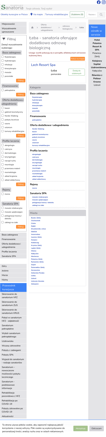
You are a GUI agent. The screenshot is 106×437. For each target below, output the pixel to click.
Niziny (5, 279)
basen (7, 108)
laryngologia (10, 157)
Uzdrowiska (7, 341)
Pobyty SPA (7, 354)
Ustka (33, 276)
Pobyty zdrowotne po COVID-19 (12, 410)
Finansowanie (8, 239)
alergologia (9, 145)
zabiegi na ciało (11, 222)
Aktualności (7, 416)
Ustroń (33, 278)
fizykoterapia (10, 57)
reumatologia (10, 172)
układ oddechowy (12, 180)
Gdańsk (34, 231)
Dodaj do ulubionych (76, 72)
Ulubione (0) (77, 14)
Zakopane (35, 284)
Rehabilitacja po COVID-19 (9, 402)
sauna (7, 123)
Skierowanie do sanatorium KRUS (10, 311)
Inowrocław (35, 234)
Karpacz (34, 240)
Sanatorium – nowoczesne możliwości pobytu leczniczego (11, 372)
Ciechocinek (35, 220)
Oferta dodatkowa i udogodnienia (11, 245)
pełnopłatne (10, 90)
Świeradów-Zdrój (37, 267)
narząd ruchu (10, 160)
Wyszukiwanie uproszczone (9, 30)
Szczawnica (35, 270)
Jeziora (5, 270)
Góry (4, 266)
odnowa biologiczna (67, 27)
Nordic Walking (11, 116)
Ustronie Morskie (37, 281)
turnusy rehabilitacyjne (14, 131)
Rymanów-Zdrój (37, 262)
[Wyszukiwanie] (101, 14)
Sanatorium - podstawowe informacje (8, 385)
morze (7, 194)
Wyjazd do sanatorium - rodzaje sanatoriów (13, 361)
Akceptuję (80, 428)
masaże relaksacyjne (13, 208)
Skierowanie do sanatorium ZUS (10, 303)
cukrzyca (8, 149)
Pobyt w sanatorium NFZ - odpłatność (12, 319)
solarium (8, 127)
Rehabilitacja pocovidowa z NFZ (11, 394)
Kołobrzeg (35, 242)
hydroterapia (10, 60)
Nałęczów (35, 254)
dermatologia (10, 153)
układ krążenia (11, 176)
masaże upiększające (14, 212)
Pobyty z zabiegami (11, 350)
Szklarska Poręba (37, 273)
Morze (5, 275)
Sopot (33, 265)
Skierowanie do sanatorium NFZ (9, 296)
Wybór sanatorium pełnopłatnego (11, 335)
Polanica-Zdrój (36, 259)
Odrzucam (97, 428)
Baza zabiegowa (10, 234)
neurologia (9, 164)
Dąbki (33, 226)
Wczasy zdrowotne (11, 345)
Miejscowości (8, 23)
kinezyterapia (10, 68)
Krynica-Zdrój (36, 245)
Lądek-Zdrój (35, 248)
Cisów (33, 223)
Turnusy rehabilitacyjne (56, 14)
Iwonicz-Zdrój (36, 237)
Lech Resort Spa (43, 65)
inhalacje (8, 64)
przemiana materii (12, 168)
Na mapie (36, 14)
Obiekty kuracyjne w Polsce (14, 14)
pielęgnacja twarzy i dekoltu (13, 217)
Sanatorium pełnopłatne (8, 327)
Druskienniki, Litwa (38, 229)
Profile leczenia (9, 251)
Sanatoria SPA (9, 256)
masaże (8, 72)
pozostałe (9, 76)
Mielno (33, 251)
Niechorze (35, 256)
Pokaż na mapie (77, 58)
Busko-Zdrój (36, 218)
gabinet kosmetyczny (14, 112)
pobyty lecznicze (12, 119)
